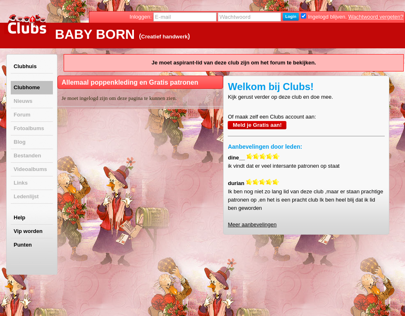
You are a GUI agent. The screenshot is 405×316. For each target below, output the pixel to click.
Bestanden (27, 155)
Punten (23, 245)
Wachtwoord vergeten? (375, 17)
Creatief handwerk (164, 36)
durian (236, 183)
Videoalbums (30, 169)
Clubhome (27, 87)
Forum (22, 115)
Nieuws (23, 101)
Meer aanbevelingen (252, 224)
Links (21, 183)
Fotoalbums (29, 128)
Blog (20, 142)
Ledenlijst (26, 196)
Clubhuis (25, 66)
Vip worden (28, 231)
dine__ (236, 157)
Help (19, 217)
